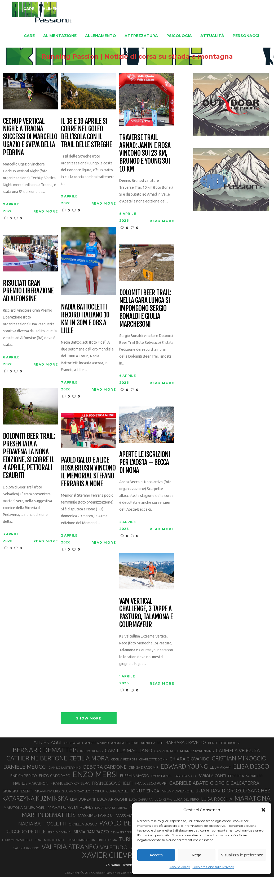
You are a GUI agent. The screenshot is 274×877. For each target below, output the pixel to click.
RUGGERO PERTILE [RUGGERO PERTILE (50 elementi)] (26, 831)
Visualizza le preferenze (242, 855)
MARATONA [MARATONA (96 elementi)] (253, 798)
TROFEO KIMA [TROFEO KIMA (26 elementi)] (107, 840)
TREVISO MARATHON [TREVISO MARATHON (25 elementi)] (81, 840)
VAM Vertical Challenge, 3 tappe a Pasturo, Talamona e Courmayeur (146, 613)
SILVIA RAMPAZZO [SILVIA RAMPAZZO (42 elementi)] (91, 831)
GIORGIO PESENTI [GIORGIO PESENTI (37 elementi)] (17, 791)
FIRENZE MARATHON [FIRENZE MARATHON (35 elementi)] (30, 783)
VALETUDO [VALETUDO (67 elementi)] (113, 847)
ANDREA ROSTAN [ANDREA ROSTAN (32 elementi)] (125, 743)
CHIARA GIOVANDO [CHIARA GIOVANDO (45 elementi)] (190, 758)
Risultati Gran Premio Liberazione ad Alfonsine (28, 291)
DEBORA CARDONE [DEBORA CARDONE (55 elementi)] (105, 767)
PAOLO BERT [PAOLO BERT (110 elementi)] (119, 822)
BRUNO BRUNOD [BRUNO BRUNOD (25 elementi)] (91, 751)
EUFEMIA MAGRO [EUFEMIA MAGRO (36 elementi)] (134, 775)
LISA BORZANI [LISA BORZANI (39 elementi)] (82, 799)
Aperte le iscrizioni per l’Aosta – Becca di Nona (144, 462)
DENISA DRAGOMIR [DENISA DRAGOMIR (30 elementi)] (143, 767)
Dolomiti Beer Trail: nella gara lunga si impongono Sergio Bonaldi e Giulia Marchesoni (145, 308)
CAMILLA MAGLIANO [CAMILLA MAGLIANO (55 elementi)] (128, 750)
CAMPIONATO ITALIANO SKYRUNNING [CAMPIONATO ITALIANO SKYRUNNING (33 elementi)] (184, 751)
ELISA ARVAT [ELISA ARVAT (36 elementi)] (220, 767)
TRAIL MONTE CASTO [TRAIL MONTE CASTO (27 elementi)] (50, 840)
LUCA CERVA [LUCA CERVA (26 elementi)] (163, 799)
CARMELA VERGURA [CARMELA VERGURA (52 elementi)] (238, 750)
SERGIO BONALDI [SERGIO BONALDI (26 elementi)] (59, 832)
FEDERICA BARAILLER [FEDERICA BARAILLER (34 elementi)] (245, 776)
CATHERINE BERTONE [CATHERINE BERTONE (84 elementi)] (36, 758)
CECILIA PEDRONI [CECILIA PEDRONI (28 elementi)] (124, 759)
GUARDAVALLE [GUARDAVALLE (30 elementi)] (117, 791)
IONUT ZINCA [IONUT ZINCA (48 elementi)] (145, 790)
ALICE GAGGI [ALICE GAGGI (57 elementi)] (47, 742)
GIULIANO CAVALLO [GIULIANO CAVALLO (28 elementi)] (76, 791)
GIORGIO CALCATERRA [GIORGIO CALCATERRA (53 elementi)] (234, 783)
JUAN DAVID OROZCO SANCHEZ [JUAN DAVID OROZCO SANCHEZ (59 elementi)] (233, 790)
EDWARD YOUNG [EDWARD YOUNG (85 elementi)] (184, 766)
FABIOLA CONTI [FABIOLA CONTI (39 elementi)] (212, 775)
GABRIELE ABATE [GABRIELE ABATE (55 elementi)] (188, 783)
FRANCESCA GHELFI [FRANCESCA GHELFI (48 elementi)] (112, 783)
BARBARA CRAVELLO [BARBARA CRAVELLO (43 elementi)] (185, 742)
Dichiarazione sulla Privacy (213, 867)
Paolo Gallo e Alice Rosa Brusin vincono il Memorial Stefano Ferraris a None (88, 472)
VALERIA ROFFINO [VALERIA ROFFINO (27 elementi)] (26, 848)
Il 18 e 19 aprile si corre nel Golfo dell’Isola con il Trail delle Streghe (86, 133)
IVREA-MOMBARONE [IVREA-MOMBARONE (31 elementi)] (177, 791)
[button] (263, 810)
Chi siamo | (114, 864)
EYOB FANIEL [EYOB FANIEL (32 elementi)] (161, 776)
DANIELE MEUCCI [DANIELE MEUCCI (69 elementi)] (25, 766)
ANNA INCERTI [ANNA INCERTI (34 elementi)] (152, 743)
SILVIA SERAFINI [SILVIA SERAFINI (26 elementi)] (121, 832)
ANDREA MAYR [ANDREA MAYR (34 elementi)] (97, 743)
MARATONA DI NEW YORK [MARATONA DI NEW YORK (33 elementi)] (24, 807)
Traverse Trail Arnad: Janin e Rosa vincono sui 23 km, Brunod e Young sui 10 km (144, 153)
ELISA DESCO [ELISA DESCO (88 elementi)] (251, 766)
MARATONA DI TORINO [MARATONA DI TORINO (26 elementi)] (111, 807)
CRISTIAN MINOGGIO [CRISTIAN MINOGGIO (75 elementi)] (239, 758)
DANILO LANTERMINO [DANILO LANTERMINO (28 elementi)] (65, 767)
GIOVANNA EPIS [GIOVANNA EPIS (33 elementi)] (47, 791)
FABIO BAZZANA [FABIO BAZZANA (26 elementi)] (185, 776)
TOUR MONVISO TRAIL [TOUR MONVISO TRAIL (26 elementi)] (17, 840)
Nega (196, 855)
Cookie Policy (180, 867)
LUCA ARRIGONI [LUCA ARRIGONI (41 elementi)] (112, 799)
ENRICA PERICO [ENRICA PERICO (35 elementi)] (23, 776)
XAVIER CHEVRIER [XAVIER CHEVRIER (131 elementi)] (112, 855)
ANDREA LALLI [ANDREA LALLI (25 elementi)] (73, 743)
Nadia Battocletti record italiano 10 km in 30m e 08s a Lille (85, 319)
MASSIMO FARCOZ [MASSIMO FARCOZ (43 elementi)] (96, 815)
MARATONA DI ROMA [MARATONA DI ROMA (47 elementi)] (70, 807)
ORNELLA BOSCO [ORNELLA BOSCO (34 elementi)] (83, 824)
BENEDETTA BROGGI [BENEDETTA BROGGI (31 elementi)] (224, 743)
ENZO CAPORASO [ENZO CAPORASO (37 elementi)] (54, 775)
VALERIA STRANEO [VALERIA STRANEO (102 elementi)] (70, 846)
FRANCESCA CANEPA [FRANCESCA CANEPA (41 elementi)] (70, 783)
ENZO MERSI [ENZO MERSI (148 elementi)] (95, 774)
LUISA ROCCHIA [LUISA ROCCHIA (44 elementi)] (216, 799)
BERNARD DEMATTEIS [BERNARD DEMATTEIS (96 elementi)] (45, 749)
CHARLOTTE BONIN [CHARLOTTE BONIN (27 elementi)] (153, 759)
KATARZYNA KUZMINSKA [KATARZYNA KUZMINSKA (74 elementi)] (35, 798)
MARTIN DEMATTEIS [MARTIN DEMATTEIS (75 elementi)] (49, 814)
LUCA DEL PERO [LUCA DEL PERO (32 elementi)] (186, 799)
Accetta (156, 855)
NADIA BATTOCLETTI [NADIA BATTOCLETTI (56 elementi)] (42, 824)
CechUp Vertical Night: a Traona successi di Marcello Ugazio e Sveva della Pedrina (30, 137)
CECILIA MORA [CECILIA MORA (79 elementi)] (89, 758)
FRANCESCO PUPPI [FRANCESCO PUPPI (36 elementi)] (151, 783)
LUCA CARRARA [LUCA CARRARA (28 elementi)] (141, 799)
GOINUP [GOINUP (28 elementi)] (98, 791)
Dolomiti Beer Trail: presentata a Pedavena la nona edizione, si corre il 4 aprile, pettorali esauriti (29, 456)
